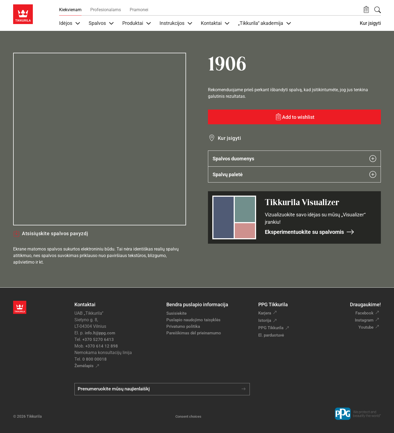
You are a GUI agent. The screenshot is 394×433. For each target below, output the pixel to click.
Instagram (364, 320)
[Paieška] (377, 10)
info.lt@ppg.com (100, 333)
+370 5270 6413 (98, 339)
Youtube (365, 327)
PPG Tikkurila (270, 327)
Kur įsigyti (370, 23)
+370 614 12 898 (101, 346)
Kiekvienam (70, 9)
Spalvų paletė (294, 174)
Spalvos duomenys (294, 158)
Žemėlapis (84, 365)
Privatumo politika (183, 326)
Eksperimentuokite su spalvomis (309, 232)
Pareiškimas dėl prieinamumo (194, 333)
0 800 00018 (94, 359)
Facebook (364, 313)
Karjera (264, 313)
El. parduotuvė (271, 335)
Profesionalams (105, 9)
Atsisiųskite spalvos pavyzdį (50, 233)
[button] (366, 9)
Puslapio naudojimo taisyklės (193, 319)
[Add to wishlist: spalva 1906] (294, 117)
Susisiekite (176, 313)
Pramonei (139, 9)
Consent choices (188, 416)
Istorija (264, 320)
